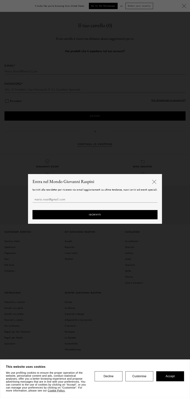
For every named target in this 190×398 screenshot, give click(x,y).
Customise (139, 376)
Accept (170, 376)
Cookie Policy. (56, 390)
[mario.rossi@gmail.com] (95, 199)
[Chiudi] (154, 182)
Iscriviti (95, 215)
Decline (108, 376)
